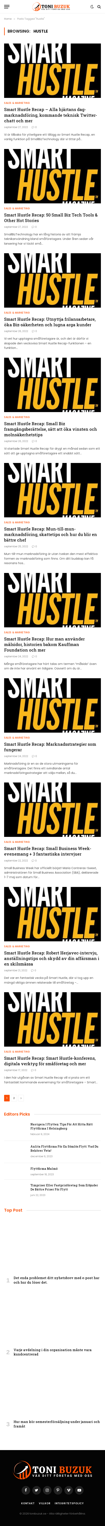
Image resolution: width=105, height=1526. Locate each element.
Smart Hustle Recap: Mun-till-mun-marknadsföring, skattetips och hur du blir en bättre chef (50, 534)
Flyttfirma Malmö (44, 1169)
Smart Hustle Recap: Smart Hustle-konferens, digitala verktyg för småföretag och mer (50, 1060)
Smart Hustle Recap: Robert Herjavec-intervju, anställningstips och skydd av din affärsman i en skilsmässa (51, 958)
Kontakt (28, 1503)
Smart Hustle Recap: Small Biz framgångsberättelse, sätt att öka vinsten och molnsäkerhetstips (50, 429)
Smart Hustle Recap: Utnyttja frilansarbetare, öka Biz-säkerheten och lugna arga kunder (50, 321)
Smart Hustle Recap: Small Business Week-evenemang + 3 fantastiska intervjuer (47, 851)
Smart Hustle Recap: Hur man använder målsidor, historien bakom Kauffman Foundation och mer (44, 644)
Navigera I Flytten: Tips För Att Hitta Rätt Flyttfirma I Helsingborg (61, 1126)
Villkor (45, 1503)
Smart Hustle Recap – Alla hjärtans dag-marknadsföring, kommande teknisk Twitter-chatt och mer (50, 115)
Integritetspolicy (69, 1503)
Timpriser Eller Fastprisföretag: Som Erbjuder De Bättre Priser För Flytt (64, 1187)
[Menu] (6, 6)
